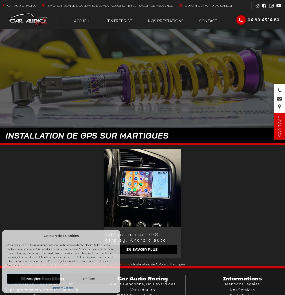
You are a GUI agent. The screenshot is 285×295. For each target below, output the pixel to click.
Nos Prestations (166, 21)
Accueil (82, 21)
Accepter (33, 279)
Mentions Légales (62, 287)
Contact (208, 21)
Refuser (89, 279)
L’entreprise (118, 21)
